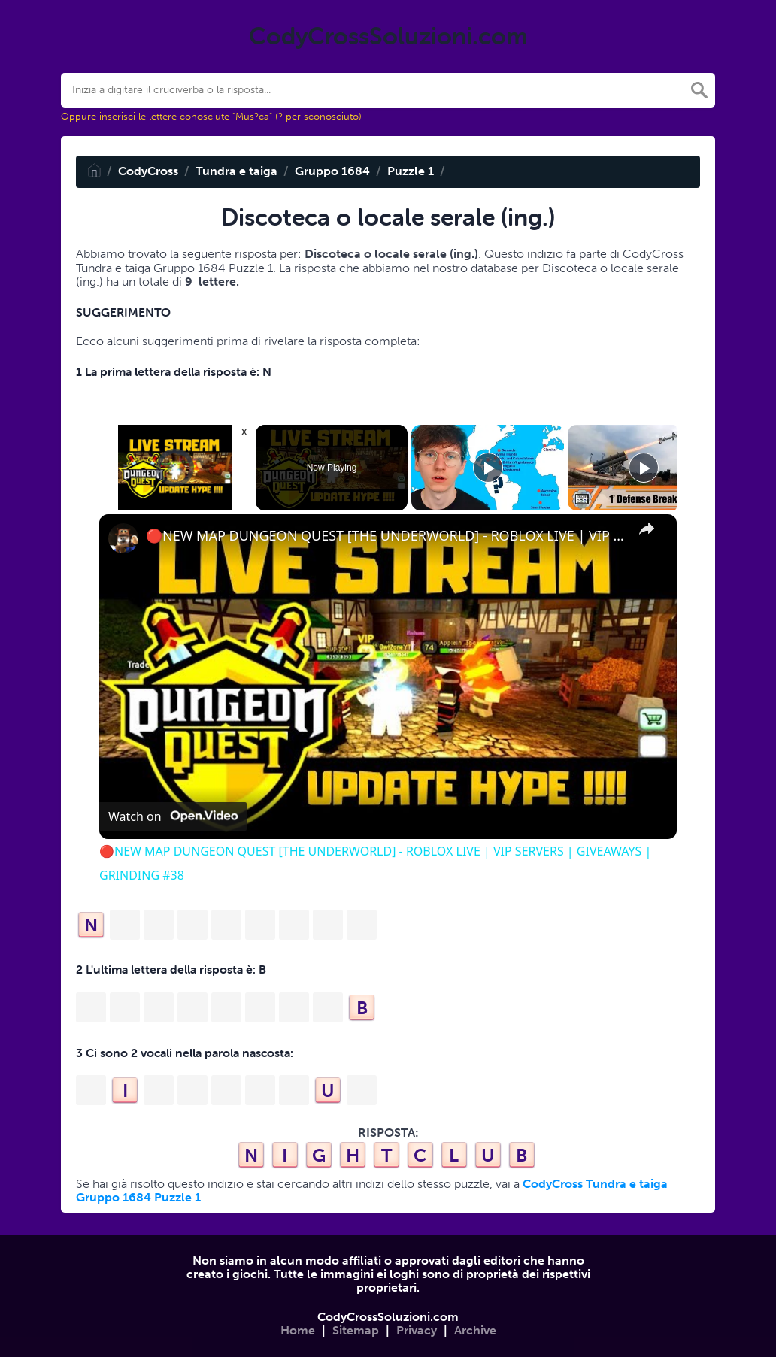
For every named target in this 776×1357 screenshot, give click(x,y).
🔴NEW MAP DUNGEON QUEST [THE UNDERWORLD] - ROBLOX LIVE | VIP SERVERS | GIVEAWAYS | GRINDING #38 (386, 536)
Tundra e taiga (236, 171)
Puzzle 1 (410, 171)
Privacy (416, 1330)
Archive (475, 1330)
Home (297, 1330)
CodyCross (148, 171)
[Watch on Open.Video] (173, 816)
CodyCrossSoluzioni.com (388, 1317)
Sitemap (355, 1330)
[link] (123, 538)
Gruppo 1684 (332, 171)
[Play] (488, 468)
